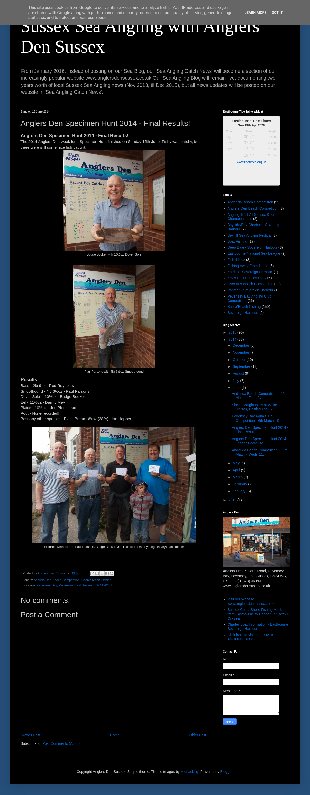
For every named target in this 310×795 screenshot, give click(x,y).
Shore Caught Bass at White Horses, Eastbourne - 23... (254, 407)
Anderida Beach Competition (250, 202)
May (236, 463)
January (239, 491)
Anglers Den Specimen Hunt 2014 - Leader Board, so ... (260, 441)
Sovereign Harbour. (243, 313)
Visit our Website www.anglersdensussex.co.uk (251, 601)
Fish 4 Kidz (236, 260)
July (236, 381)
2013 (233, 500)
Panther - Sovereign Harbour (250, 290)
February (240, 484)
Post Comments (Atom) (61, 743)
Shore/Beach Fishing (96, 580)
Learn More (255, 13)
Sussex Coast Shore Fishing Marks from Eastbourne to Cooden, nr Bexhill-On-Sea (259, 614)
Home (114, 735)
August (239, 373)
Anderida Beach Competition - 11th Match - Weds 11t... (260, 452)
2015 (233, 332)
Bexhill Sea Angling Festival (250, 235)
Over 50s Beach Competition (250, 284)
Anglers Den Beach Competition (56, 580)
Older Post (197, 735)
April (237, 470)
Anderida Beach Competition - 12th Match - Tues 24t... (260, 396)
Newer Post (31, 735)
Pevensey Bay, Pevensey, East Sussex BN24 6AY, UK (75, 585)
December (241, 345)
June (237, 387)
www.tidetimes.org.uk (251, 162)
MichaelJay (189, 772)
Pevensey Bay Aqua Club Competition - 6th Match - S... (257, 418)
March (238, 477)
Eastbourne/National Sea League (254, 253)
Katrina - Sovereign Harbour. (250, 272)
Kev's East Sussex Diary (247, 278)
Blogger (226, 772)
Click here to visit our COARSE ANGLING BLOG (252, 637)
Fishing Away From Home (248, 266)
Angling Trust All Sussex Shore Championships (252, 216)
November (241, 352)
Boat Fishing (237, 241)
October (239, 360)
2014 (233, 339)
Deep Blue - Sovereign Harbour (252, 247)
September (242, 366)
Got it (277, 13)
